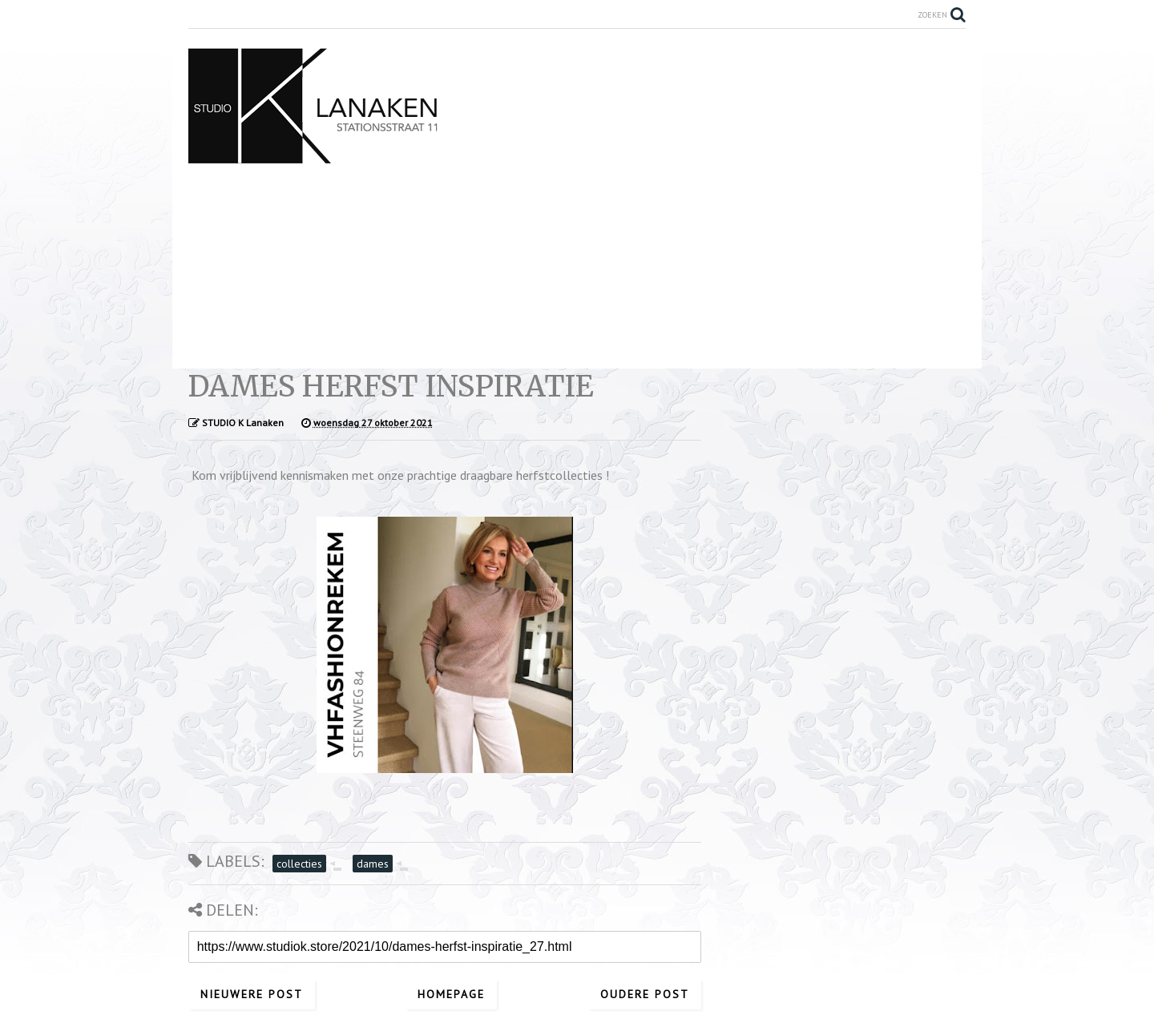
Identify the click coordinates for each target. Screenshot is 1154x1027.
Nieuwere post (251, 994)
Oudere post (644, 994)
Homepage (451, 994)
